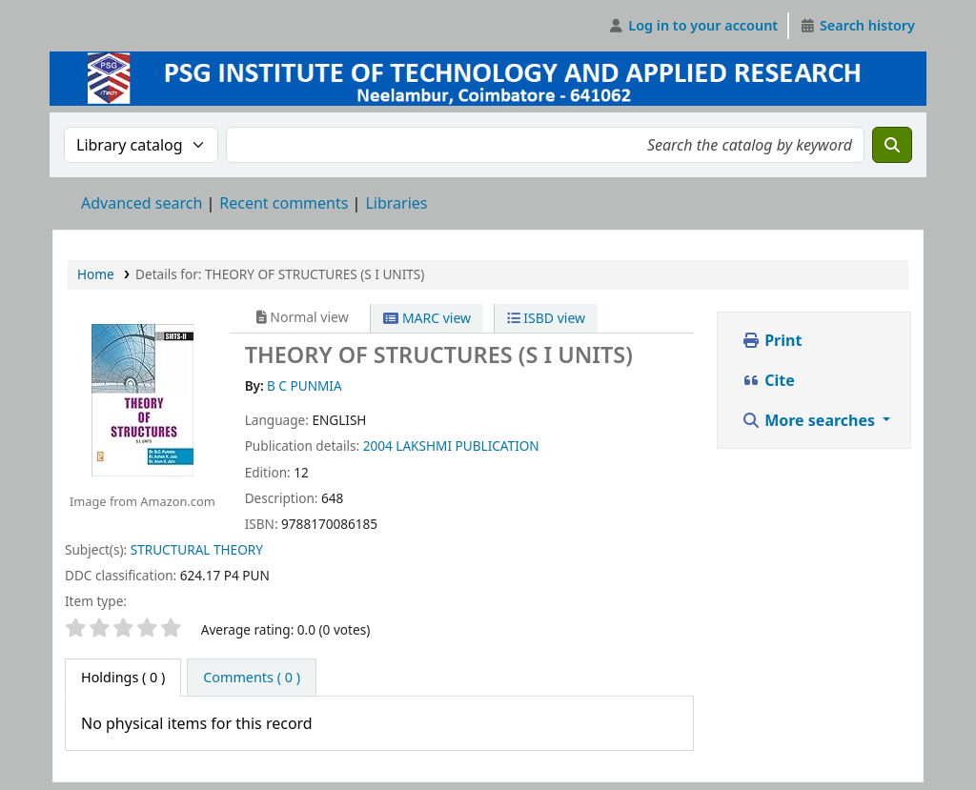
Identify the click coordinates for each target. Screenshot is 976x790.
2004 (378, 445)
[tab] (251, 677)
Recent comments (283, 202)
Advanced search (141, 202)
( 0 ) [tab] (123, 677)
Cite (768, 380)
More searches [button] (810, 420)
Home (95, 274)
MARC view (427, 318)
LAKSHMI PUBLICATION (467, 445)
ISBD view (546, 318)
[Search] (892, 145)
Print (772, 340)
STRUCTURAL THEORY (197, 549)
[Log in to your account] (693, 26)
